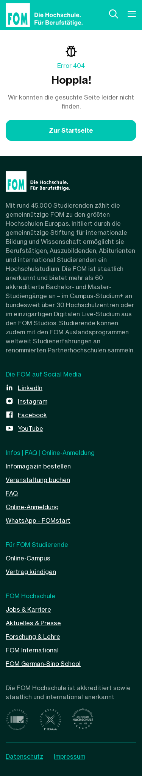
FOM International (32, 650)
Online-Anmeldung (32, 507)
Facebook (32, 415)
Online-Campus (28, 558)
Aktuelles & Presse (33, 623)
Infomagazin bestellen (38, 466)
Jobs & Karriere (28, 609)
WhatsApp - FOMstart (38, 520)
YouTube (30, 428)
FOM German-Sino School (43, 663)
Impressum (69, 756)
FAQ (12, 493)
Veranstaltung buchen (38, 480)
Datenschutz (24, 756)
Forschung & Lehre (33, 636)
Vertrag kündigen (31, 571)
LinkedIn (30, 388)
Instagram (32, 401)
